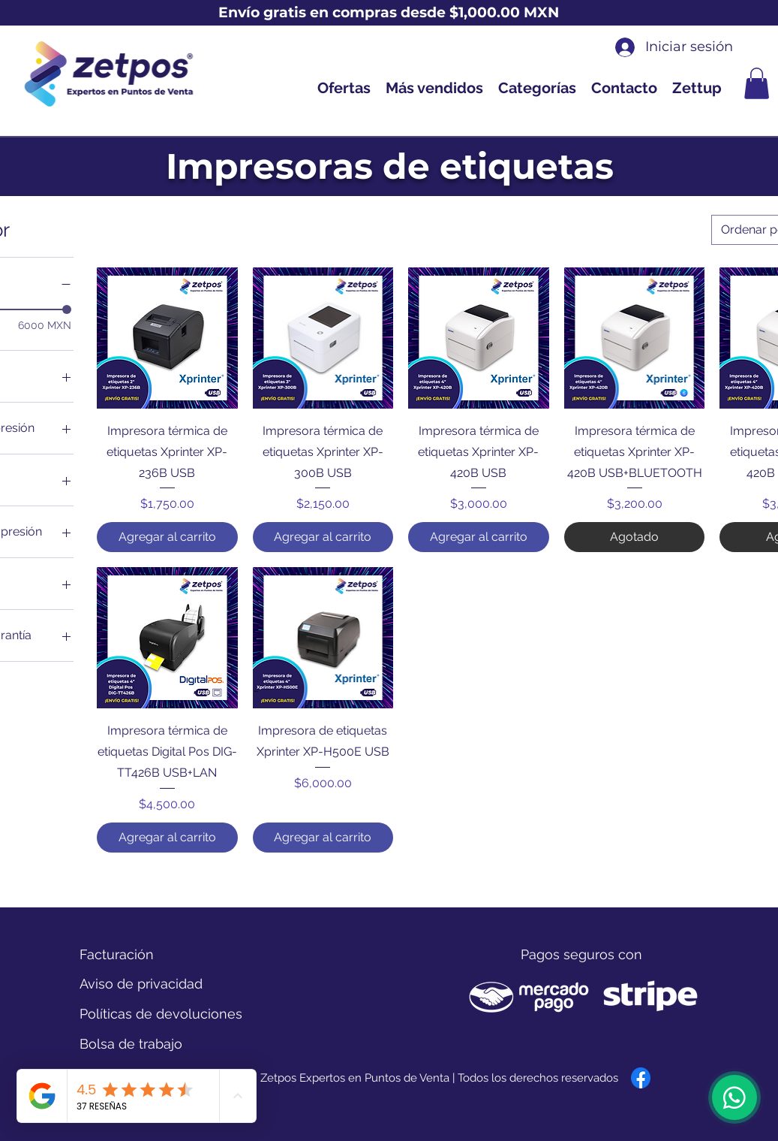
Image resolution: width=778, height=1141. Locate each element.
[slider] (67, 309)
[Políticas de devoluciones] (161, 1014)
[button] (756, 83)
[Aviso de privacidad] (141, 984)
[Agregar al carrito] (167, 537)
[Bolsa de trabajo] (131, 1044)
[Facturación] (133, 955)
